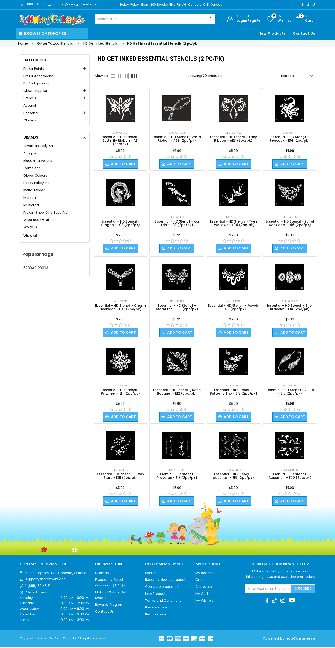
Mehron (29, 197)
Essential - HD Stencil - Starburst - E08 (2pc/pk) (177, 308)
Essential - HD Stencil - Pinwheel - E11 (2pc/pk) (120, 392)
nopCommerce (300, 639)
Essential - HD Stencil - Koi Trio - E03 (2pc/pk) (177, 223)
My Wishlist (204, 601)
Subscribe (303, 589)
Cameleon (32, 168)
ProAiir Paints (33, 68)
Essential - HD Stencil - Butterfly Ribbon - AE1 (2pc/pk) (120, 140)
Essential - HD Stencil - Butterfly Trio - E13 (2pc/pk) (233, 392)
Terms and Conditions (163, 601)
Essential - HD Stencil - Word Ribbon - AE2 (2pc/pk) (177, 139)
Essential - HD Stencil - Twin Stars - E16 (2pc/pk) (120, 477)
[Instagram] (308, 4)
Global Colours (35, 175)
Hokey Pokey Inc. (36, 182)
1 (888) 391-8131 (37, 587)
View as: (101, 75)
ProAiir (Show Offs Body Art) (46, 212)
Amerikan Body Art (38, 145)
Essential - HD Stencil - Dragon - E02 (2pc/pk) (120, 223)
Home (23, 43)
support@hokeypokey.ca (45, 580)
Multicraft (31, 205)
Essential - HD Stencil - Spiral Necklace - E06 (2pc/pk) (289, 223)
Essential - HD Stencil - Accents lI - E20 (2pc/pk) (289, 477)
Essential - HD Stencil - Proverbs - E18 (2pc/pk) (177, 477)
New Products (272, 33)
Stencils (29, 98)
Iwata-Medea (34, 190)
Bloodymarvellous (37, 160)
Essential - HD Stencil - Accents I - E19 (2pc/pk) (233, 477)
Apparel (29, 105)
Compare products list (163, 587)
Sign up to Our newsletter (280, 565)
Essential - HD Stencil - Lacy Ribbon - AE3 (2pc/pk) (233, 139)
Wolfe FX (30, 227)
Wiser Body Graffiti (38, 219)
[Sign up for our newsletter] (269, 590)
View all (30, 235)
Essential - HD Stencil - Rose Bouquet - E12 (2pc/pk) (177, 392)
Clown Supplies (35, 90)
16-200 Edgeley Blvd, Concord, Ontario (55, 574)
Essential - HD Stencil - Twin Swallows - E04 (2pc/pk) (233, 223)
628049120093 (35, 268)
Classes (29, 120)
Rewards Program (109, 605)
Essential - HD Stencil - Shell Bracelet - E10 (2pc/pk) (289, 308)
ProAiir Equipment (37, 83)
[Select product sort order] (297, 76)
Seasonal (30, 113)
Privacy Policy (156, 608)
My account (205, 574)
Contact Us (304, 33)
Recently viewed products (166, 580)
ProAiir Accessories (38, 76)
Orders (200, 580)
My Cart (201, 594)
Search (151, 574)
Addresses (203, 587)
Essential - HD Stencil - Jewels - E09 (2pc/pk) (233, 308)
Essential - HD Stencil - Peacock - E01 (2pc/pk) (290, 139)
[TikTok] (314, 4)
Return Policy (155, 615)
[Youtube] (292, 602)
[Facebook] (303, 4)
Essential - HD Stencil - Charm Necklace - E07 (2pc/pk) (120, 308)
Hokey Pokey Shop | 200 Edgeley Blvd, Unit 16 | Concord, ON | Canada (171, 4)
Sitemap (102, 574)
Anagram (31, 153)
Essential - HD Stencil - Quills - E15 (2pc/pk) (290, 392)
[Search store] (155, 19)
